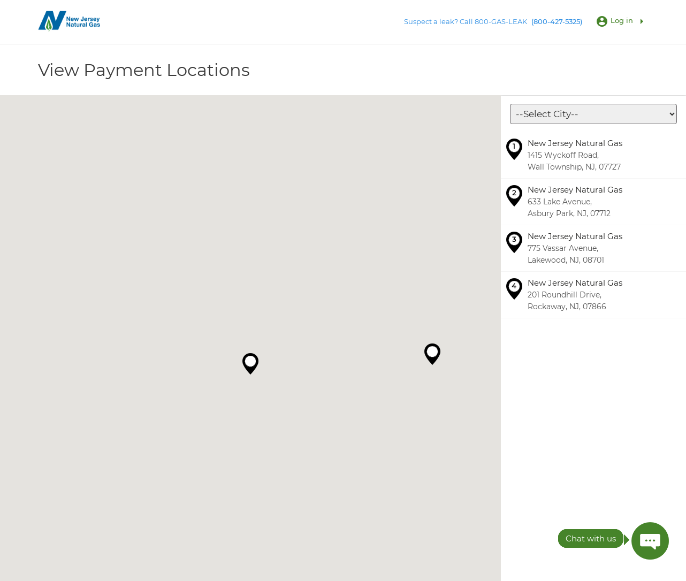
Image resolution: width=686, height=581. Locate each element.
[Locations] (593, 114)
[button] (250, 363)
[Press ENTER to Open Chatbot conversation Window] (650, 541)
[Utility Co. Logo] (70, 21)
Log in (622, 20)
